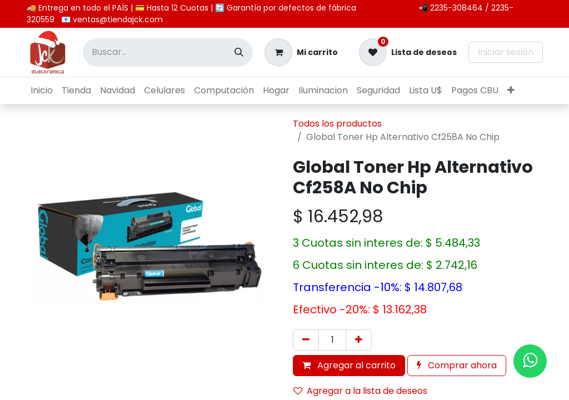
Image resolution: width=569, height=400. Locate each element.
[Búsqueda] (239, 52)
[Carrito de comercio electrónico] (301, 52)
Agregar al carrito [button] (349, 365)
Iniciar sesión (505, 52)
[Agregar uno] (359, 340)
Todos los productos (337, 123)
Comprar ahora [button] (457, 365)
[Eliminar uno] (306, 340)
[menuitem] (41, 90)
